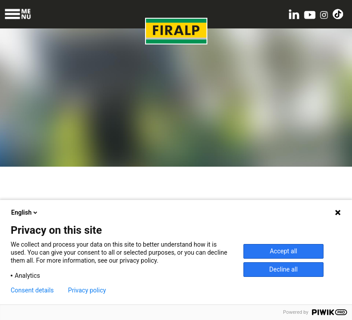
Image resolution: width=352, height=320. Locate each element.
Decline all (283, 269)
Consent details (32, 290)
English (25, 212)
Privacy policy (87, 290)
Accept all (283, 251)
